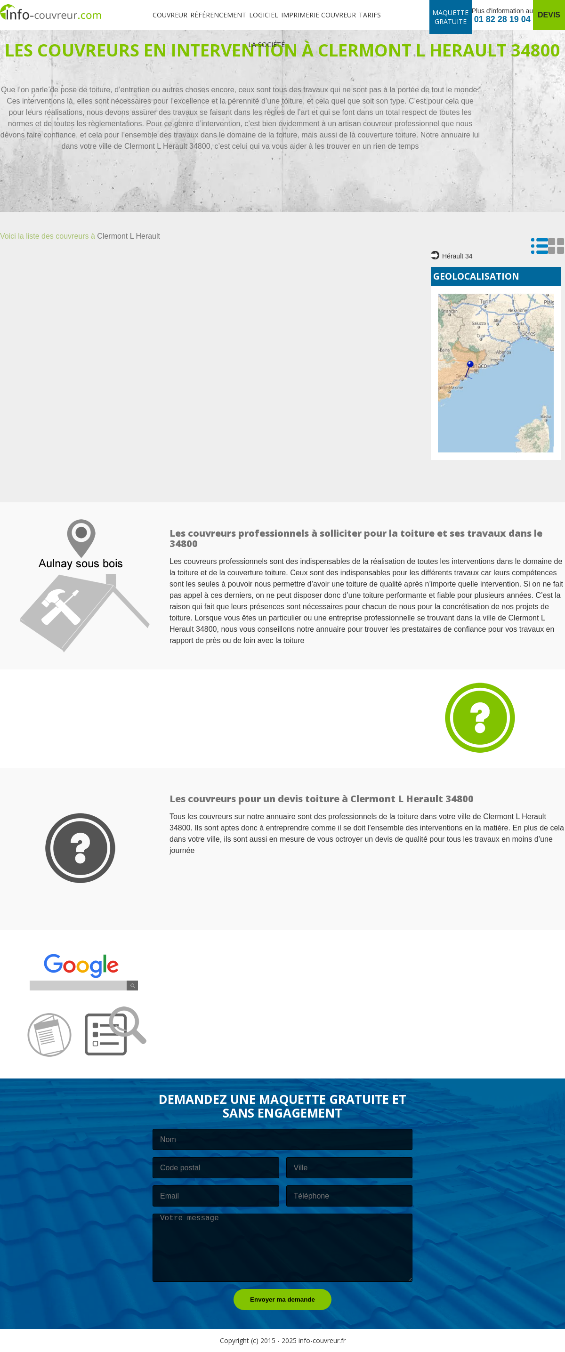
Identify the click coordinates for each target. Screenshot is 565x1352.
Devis (549, 15)
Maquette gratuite (450, 17)
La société (266, 44)
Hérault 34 (452, 255)
